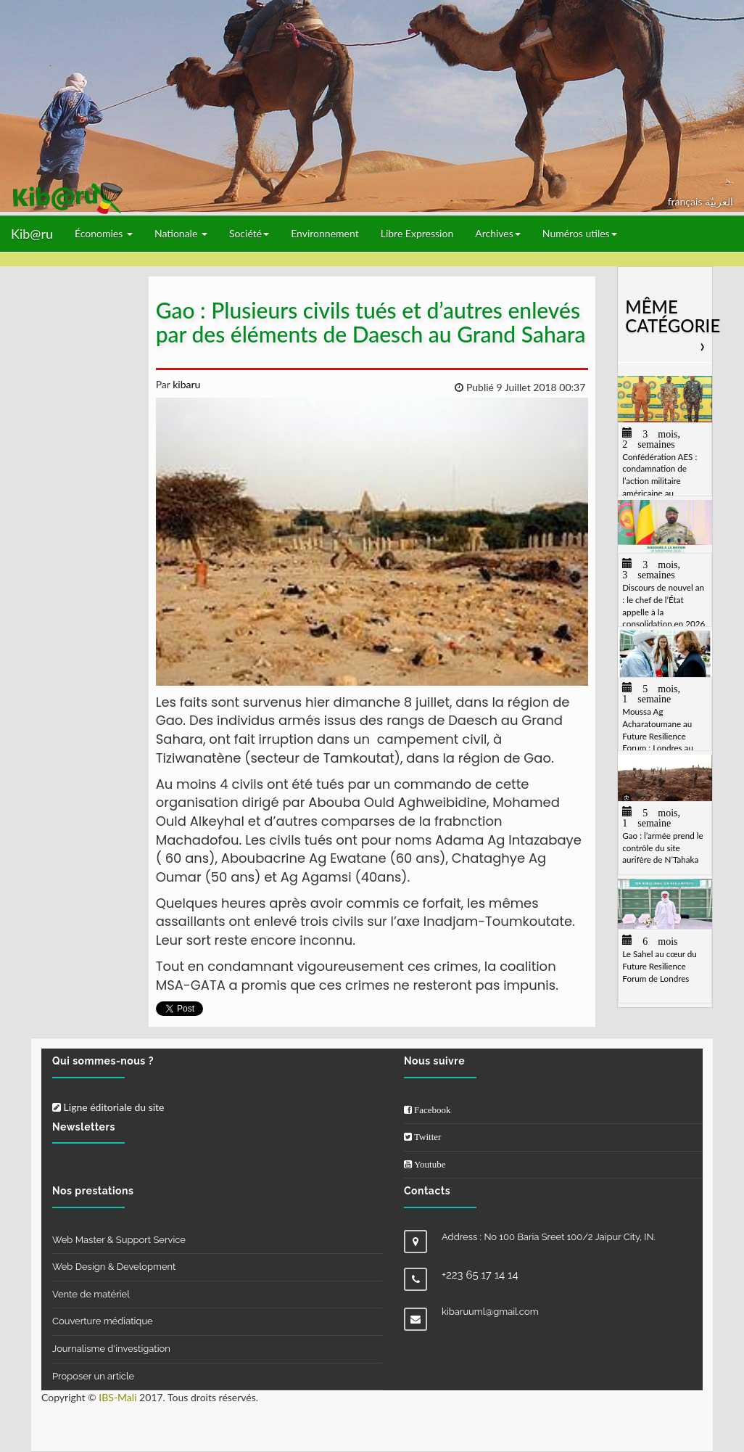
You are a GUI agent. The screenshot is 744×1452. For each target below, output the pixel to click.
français (686, 201)
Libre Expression (417, 233)
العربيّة (719, 201)
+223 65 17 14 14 (480, 1274)
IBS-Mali (117, 1397)
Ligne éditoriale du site (108, 1107)
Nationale (180, 233)
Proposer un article (93, 1376)
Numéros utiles (579, 233)
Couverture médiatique (102, 1321)
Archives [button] (498, 233)
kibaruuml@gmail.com (490, 1311)
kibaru (185, 384)
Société (249, 233)
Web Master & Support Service (119, 1239)
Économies (104, 233)
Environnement (325, 233)
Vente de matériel (91, 1294)
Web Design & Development (113, 1266)
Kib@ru (32, 234)
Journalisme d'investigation (111, 1348)
